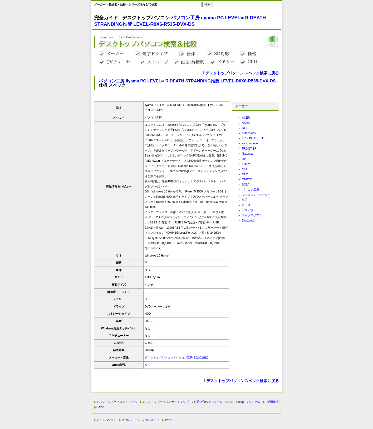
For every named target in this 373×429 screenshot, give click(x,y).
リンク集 (254, 402)
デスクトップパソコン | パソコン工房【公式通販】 (177, 357)
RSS (230, 402)
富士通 (246, 205)
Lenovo (246, 164)
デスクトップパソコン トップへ (116, 402)
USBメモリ (152, 420)
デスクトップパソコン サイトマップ (165, 402)
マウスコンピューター (256, 195)
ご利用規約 (272, 402)
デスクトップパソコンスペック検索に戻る (242, 381)
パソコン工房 (250, 189)
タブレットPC (130, 420)
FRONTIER (249, 148)
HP (244, 159)
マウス (168, 420)
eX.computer (250, 143)
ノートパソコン (106, 420)
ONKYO (247, 179)
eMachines (249, 133)
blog (241, 402)
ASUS (246, 123)
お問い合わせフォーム (208, 402)
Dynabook (248, 220)
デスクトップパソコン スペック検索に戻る (242, 73)
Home (100, 407)
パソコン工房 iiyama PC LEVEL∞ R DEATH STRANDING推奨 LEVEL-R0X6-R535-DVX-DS (187, 81)
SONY (246, 184)
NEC (245, 174)
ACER (246, 117)
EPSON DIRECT (252, 138)
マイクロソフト (252, 215)
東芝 (245, 200)
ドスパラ (247, 210)
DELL (245, 128)
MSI (244, 169)
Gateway (247, 153)
